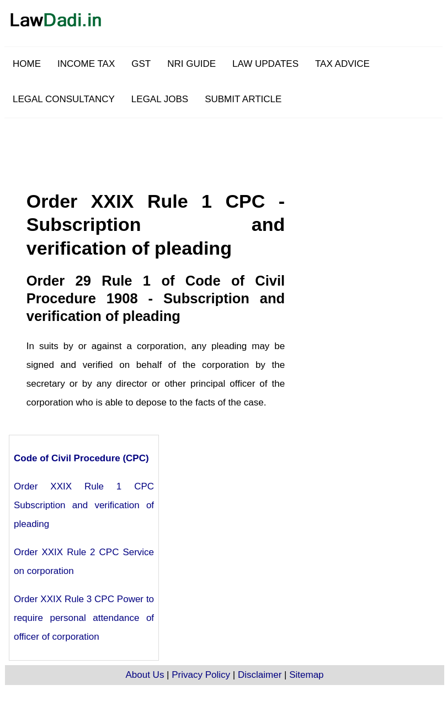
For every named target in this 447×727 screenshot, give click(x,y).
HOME (27, 64)
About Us (144, 675)
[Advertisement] (251, 195)
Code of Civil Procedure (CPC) (81, 458)
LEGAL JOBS (159, 99)
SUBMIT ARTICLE (243, 99)
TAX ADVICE (342, 64)
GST (141, 64)
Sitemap (306, 675)
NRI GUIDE (191, 64)
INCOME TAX (86, 64)
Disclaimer (259, 675)
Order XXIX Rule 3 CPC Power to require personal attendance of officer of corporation (84, 618)
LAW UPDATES (265, 64)
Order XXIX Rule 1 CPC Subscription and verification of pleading (84, 505)
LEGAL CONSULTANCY (64, 99)
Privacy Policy (201, 675)
